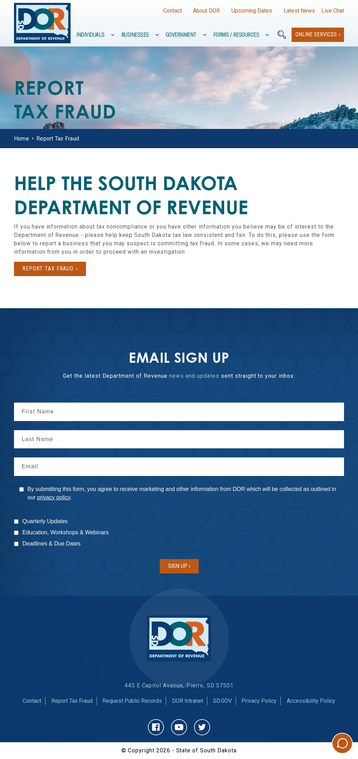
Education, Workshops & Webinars (65, 532)
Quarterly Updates (45, 521)
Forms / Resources (236, 34)
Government (181, 34)
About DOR (206, 10)
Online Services (316, 34)
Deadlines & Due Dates (51, 544)
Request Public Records (132, 700)
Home (21, 138)
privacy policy (53, 497)
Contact (172, 10)
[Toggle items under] (113, 35)
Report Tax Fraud (72, 700)
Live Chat (332, 10)
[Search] (281, 34)
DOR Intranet (187, 700)
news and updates (194, 376)
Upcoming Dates (251, 10)
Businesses (135, 34)
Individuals (90, 34)
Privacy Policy (259, 700)
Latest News (299, 10)
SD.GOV (222, 700)
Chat (342, 743)
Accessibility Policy (311, 700)
